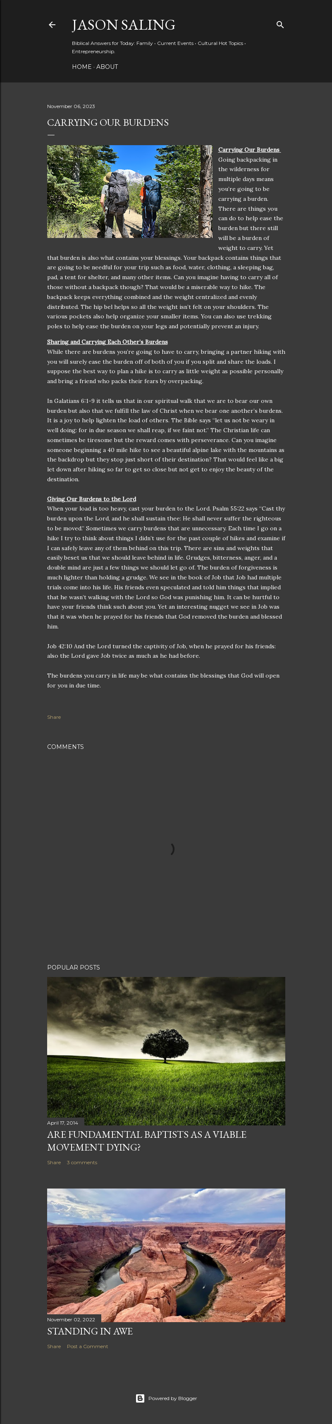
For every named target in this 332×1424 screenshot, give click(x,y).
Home (82, 67)
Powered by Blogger (166, 1398)
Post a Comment (87, 1346)
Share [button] (54, 717)
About (107, 67)
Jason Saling (124, 24)
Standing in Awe (90, 1331)
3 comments (82, 1162)
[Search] (280, 23)
